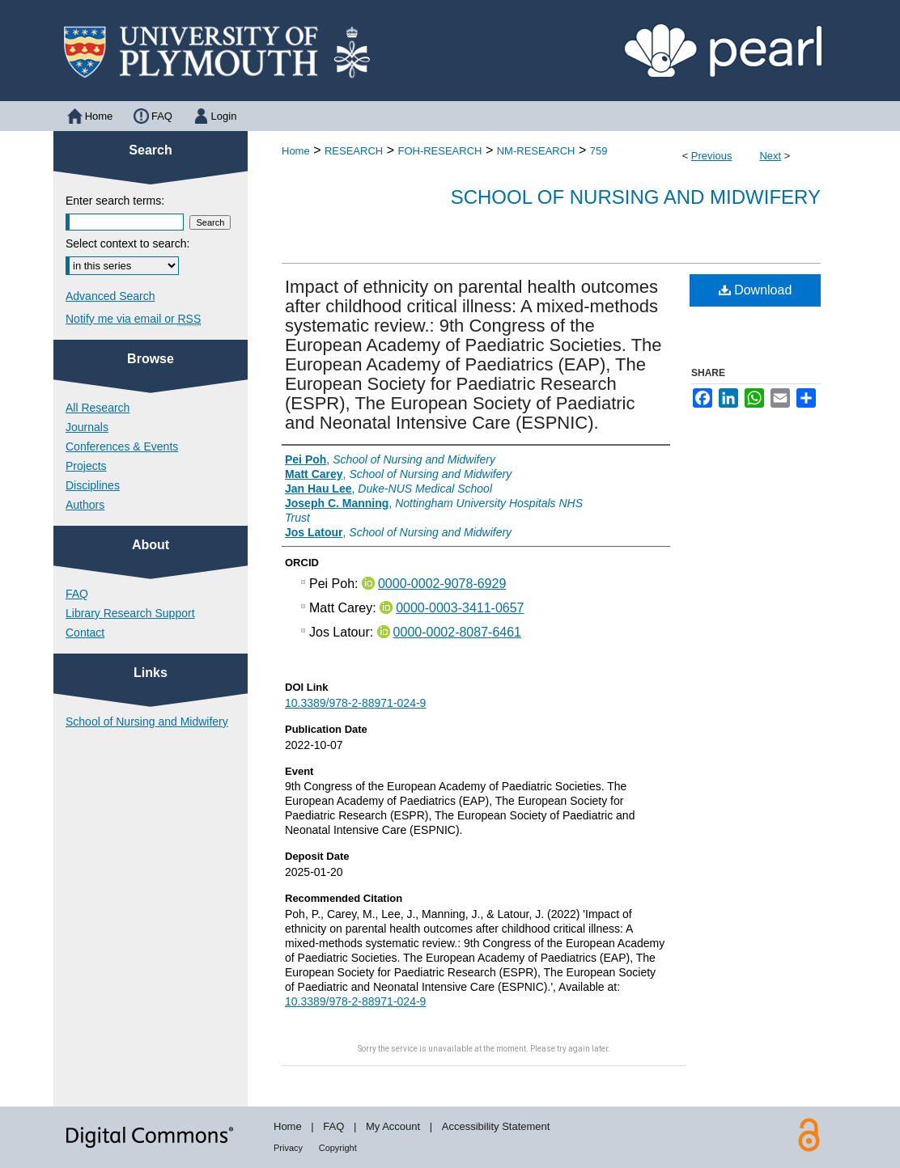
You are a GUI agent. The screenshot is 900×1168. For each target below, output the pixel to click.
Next (770, 156)
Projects (86, 465)
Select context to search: (127, 243)
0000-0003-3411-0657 (460, 608)
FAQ (77, 593)
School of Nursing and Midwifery (636, 197)
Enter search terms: (115, 200)
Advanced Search (110, 296)
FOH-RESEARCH (439, 151)
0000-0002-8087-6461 (457, 632)
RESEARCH (354, 151)
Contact (85, 632)
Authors (85, 504)
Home (296, 151)
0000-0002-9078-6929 (442, 583)
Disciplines (93, 485)
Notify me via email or (133, 318)
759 (599, 151)
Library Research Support (130, 613)
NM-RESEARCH (536, 151)
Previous (711, 156)
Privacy (288, 1148)
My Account (393, 1126)
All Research (97, 407)
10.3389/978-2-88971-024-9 (355, 702)
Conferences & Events (122, 446)
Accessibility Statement (496, 1126)
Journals (87, 427)
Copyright (338, 1148)
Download (755, 290)
